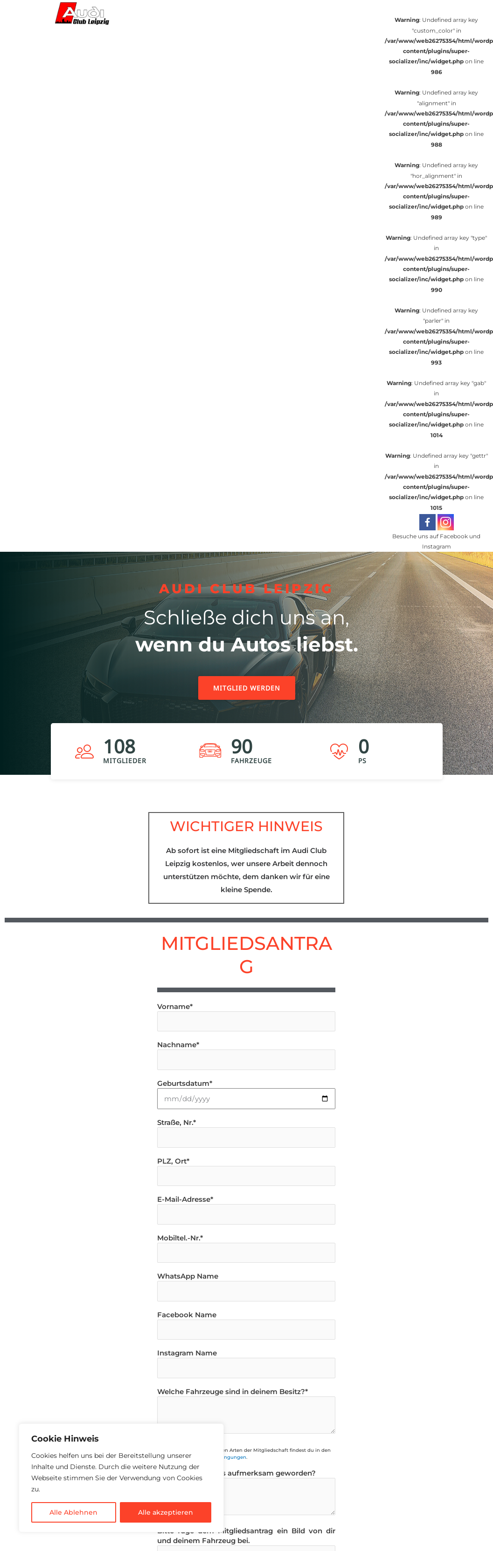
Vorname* (246, 1017)
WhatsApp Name (246, 1286)
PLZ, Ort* (246, 1171)
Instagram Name (246, 1363)
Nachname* (246, 1055)
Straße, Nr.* (246, 1133)
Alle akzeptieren (165, 1512)
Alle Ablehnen (73, 1512)
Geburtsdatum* (246, 1094)
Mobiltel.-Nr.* (246, 1248)
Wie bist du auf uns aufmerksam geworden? (246, 1493)
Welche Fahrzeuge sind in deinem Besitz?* (246, 1411)
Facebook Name (246, 1325)
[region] (246, 675)
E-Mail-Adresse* (246, 1210)
